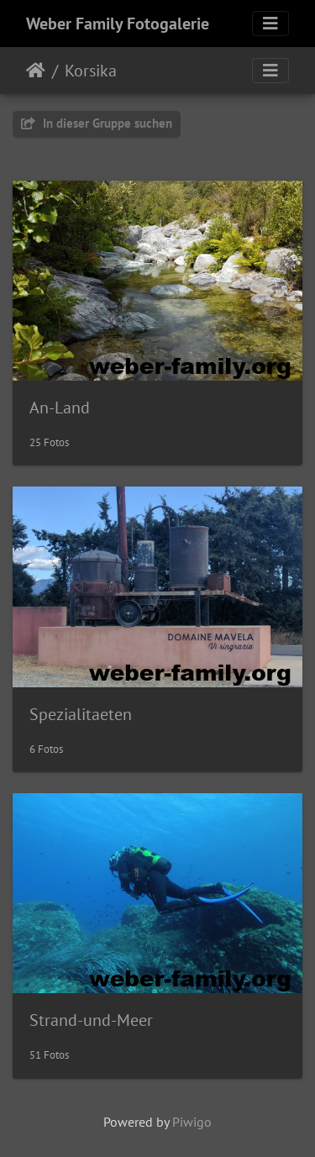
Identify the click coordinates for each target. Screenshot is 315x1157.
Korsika (91, 71)
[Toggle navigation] (270, 23)
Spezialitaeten (80, 714)
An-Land (59, 407)
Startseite (35, 70)
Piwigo (192, 1121)
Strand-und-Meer (91, 1020)
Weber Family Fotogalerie (117, 23)
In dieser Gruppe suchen (96, 123)
